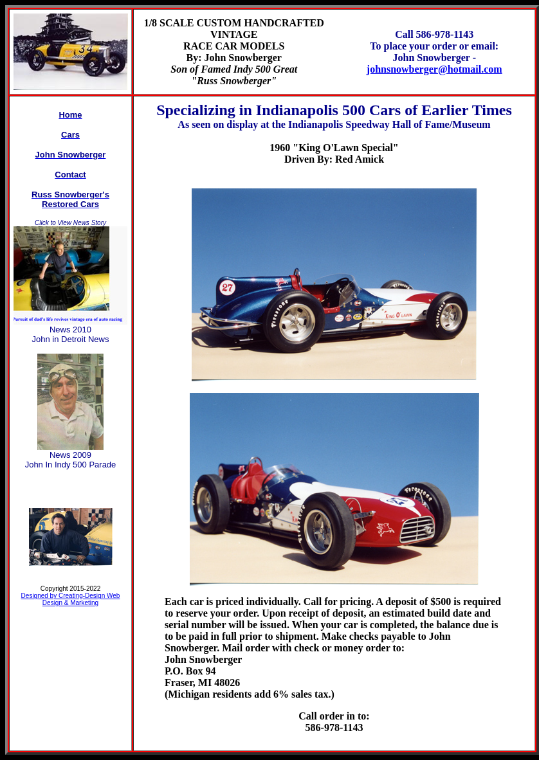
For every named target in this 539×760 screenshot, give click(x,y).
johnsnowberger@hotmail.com (434, 69)
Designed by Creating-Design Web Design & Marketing (70, 599)
